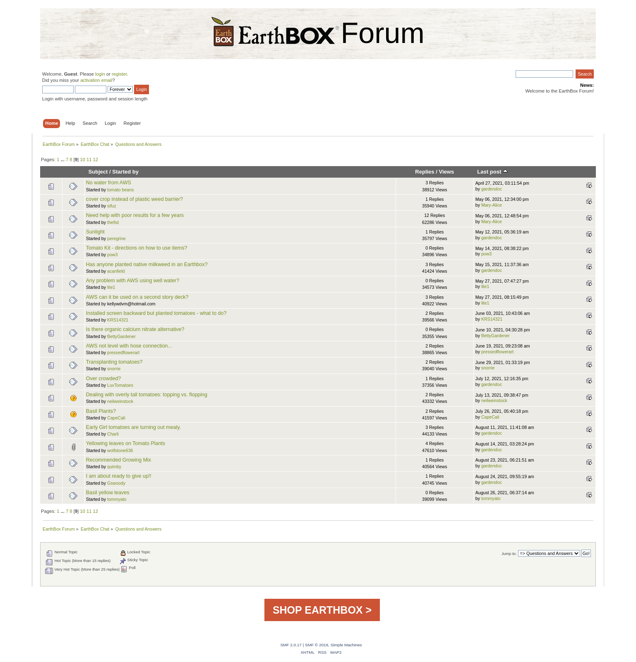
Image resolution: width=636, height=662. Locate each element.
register (119, 73)
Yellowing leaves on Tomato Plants (125, 443)
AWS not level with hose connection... (129, 346)
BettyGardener (121, 336)
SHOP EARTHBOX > (322, 610)
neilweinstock (120, 401)
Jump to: (509, 553)
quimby (114, 466)
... (63, 159)
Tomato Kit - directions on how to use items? (136, 248)
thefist (113, 222)
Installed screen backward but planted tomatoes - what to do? (156, 313)
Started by (125, 172)
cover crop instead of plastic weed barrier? (134, 199)
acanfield (116, 271)
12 (95, 159)
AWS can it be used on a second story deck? (137, 297)
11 (88, 159)
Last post (492, 172)
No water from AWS (108, 183)
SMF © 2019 (316, 645)
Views (446, 172)
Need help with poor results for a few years (135, 215)
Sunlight (95, 232)
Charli (113, 433)
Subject (98, 172)
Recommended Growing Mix (118, 460)
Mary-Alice (491, 204)
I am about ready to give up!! (118, 476)
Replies (424, 172)
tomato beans (120, 189)
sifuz (111, 205)
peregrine (116, 238)
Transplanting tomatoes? (114, 362)
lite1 (111, 287)
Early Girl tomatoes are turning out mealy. (133, 427)
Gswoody (116, 483)
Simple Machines (346, 645)
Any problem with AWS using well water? (132, 280)
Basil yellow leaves (108, 492)
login (100, 73)
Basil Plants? (101, 411)
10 (82, 159)
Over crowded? (103, 378)
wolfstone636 (120, 450)
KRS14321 (117, 319)
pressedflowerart (123, 352)
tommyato (117, 499)
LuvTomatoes (120, 385)
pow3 (112, 254)
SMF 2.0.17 (291, 645)
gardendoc (491, 188)
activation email (96, 80)
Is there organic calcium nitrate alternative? (135, 329)
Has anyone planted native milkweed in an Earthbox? (147, 264)
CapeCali (116, 417)
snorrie (113, 368)
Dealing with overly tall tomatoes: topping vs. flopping (146, 395)
